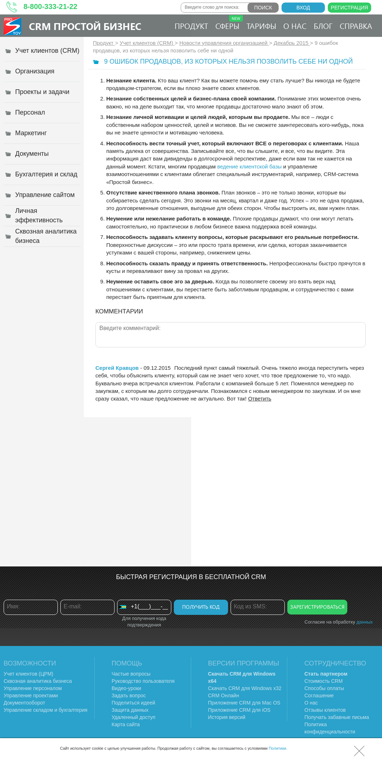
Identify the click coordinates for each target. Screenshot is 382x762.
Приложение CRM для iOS (239, 710)
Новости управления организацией (224, 43)
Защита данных (130, 710)
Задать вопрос (129, 695)
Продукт (191, 26)
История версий (227, 717)
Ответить (259, 398)
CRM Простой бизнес (85, 26)
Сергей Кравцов (117, 368)
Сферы (229, 23)
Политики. (278, 748)
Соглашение (319, 695)
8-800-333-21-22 (50, 6)
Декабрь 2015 (292, 43)
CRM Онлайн (223, 695)
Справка (356, 26)
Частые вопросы (131, 674)
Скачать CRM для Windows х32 (245, 688)
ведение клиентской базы (249, 166)
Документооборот (24, 703)
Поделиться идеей (133, 703)
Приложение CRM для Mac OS (244, 703)
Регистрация (349, 7)
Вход (303, 7)
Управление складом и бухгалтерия (45, 710)
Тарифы (261, 26)
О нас (294, 26)
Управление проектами (31, 695)
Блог (323, 26)
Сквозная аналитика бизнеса (38, 681)
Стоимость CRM (323, 681)
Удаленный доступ (133, 717)
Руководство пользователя (143, 681)
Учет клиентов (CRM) (147, 43)
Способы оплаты (324, 688)
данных (364, 622)
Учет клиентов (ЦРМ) (28, 674)
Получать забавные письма (336, 717)
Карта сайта (126, 724)
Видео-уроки (126, 688)
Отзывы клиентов (324, 710)
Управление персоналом (33, 688)
